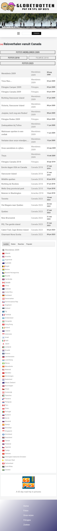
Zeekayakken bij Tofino (11, 125)
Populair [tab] (29, 244)
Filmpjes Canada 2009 (11, 92)
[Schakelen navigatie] (18, 33)
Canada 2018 (37, 167)
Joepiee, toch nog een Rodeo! (14, 113)
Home (26, 506)
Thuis (3, 156)
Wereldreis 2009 (8, 73)
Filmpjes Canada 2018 (11, 162)
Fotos (25, 510)
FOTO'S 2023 (27, 63)
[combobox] (27, 33)
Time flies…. (6, 81)
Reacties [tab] (21, 244)
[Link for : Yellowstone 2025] (28, 21)
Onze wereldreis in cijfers (12, 148)
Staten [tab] (13, 244)
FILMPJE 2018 (42, 58)
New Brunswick (8, 218)
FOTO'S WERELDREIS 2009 (27, 52)
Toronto (4, 199)
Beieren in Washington (11, 193)
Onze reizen (28, 515)
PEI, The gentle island (10, 224)
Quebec (4, 211)
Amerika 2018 (37, 193)
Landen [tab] (6, 244)
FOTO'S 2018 (13, 58)
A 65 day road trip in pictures (28, 492)
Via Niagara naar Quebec (12, 205)
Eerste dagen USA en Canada (14, 167)
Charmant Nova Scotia (11, 234)
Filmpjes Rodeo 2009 (10, 119)
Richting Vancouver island (12, 98)
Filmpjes (35, 87)
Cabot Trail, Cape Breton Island (14, 230)
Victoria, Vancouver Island (12, 105)
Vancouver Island (9, 174)
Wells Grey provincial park (12, 188)
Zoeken (36, 33)
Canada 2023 (37, 199)
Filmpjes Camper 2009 (11, 87)
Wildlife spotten (8, 179)
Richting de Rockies (10, 184)
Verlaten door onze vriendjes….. (15, 140)
